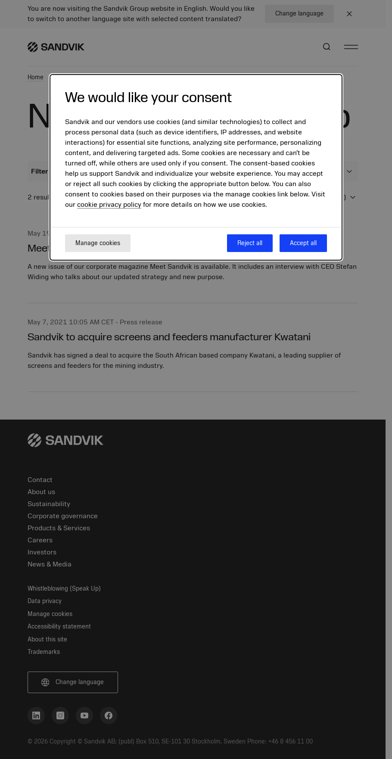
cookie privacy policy (109, 204)
